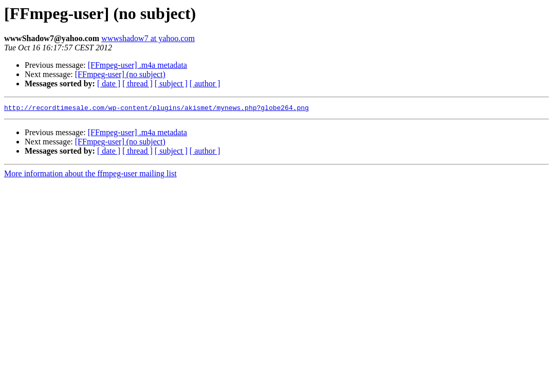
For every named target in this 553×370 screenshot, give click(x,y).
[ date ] (108, 83)
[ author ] (205, 83)
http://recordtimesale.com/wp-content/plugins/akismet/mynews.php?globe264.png (156, 109)
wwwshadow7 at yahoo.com (148, 38)
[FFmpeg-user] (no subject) (120, 74)
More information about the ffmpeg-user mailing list (90, 175)
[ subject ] (171, 83)
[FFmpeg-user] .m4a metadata (137, 65)
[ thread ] (137, 83)
